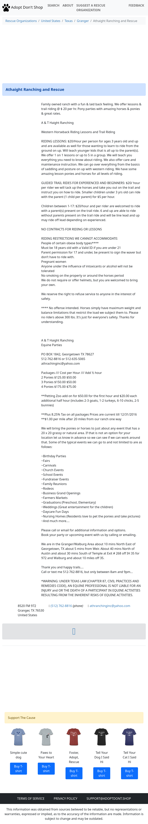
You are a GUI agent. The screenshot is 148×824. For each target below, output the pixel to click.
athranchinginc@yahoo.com (110, 606)
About (67, 5)
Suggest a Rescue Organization (90, 7)
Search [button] (54, 5)
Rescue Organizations (21, 21)
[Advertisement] (74, 53)
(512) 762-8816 (61, 606)
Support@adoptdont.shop (109, 798)
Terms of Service (31, 798)
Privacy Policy (65, 798)
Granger (83, 21)
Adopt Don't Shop (22, 7)
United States (51, 21)
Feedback (136, 5)
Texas (69, 21)
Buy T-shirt (18, 768)
